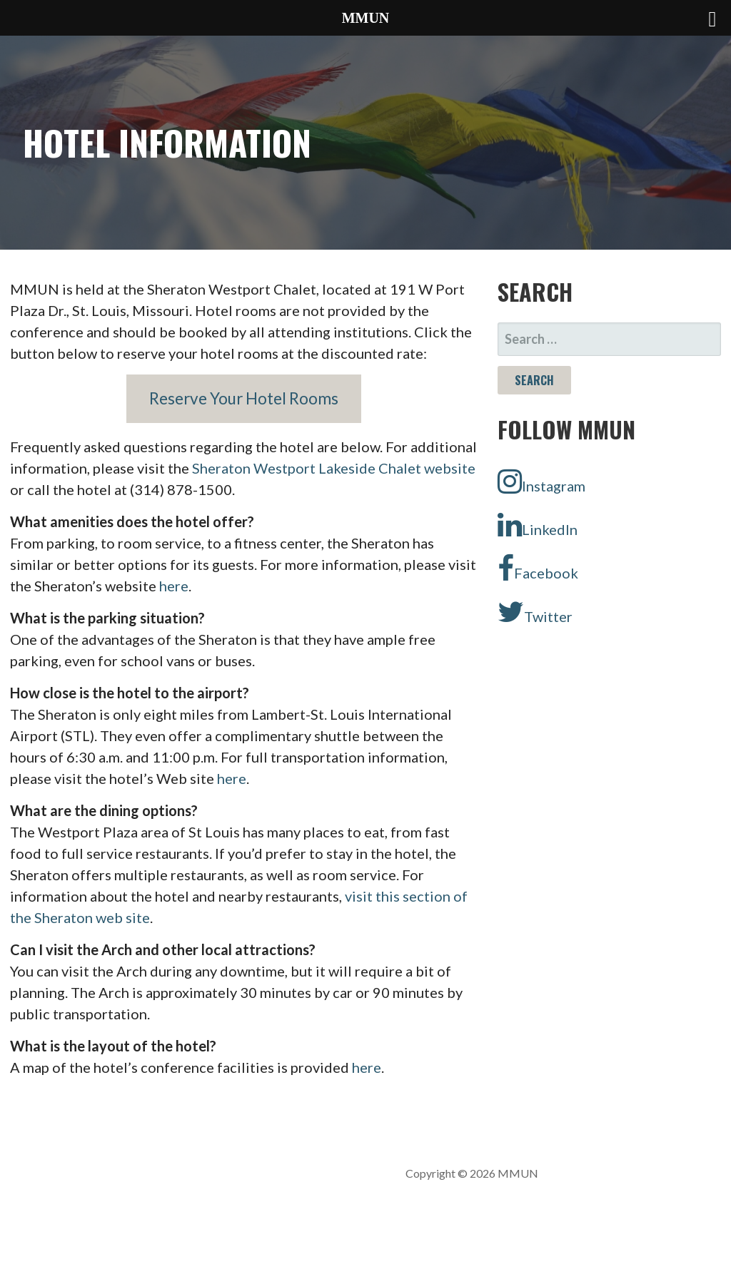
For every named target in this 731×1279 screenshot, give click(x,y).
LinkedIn (538, 525)
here (173, 585)
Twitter (535, 612)
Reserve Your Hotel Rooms (243, 398)
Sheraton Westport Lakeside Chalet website (333, 468)
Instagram (541, 481)
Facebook (538, 568)
